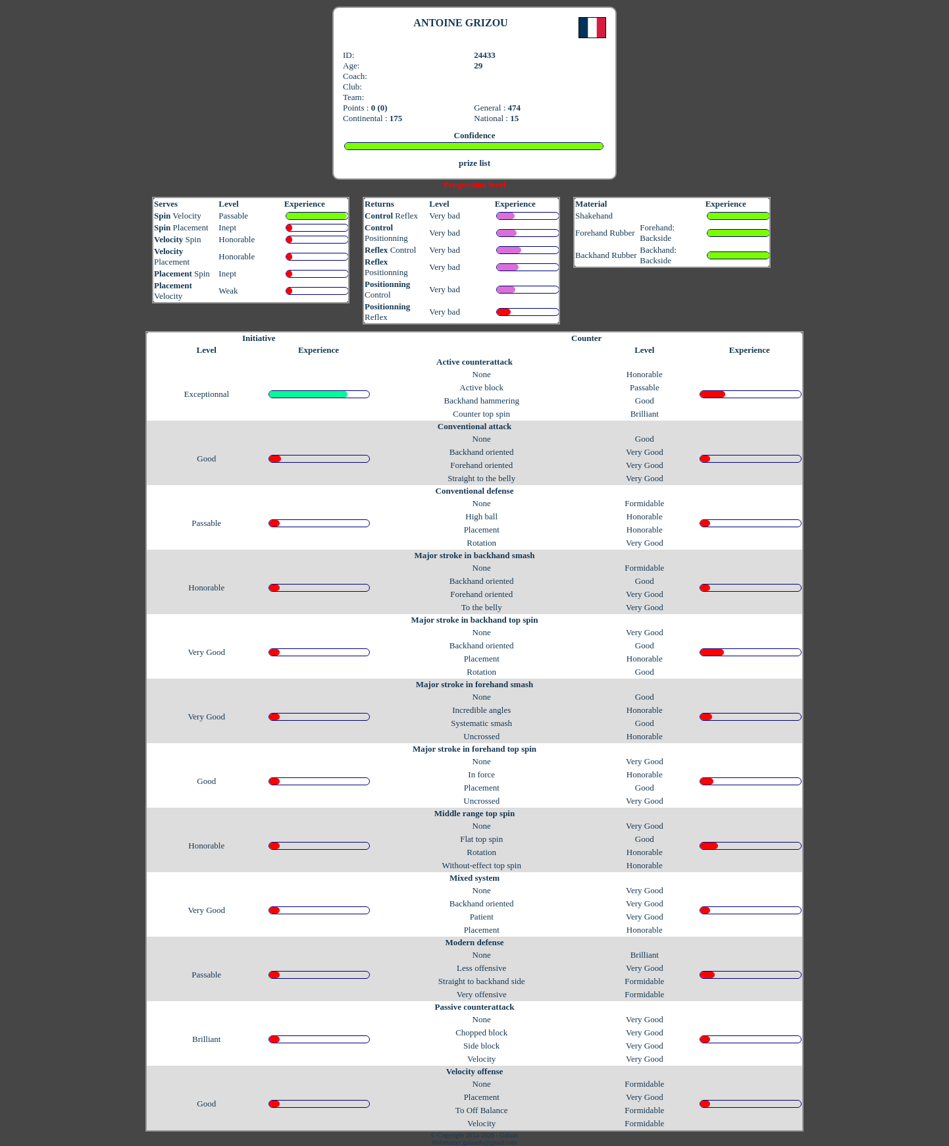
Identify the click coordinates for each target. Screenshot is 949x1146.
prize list (474, 163)
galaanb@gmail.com (490, 1142)
